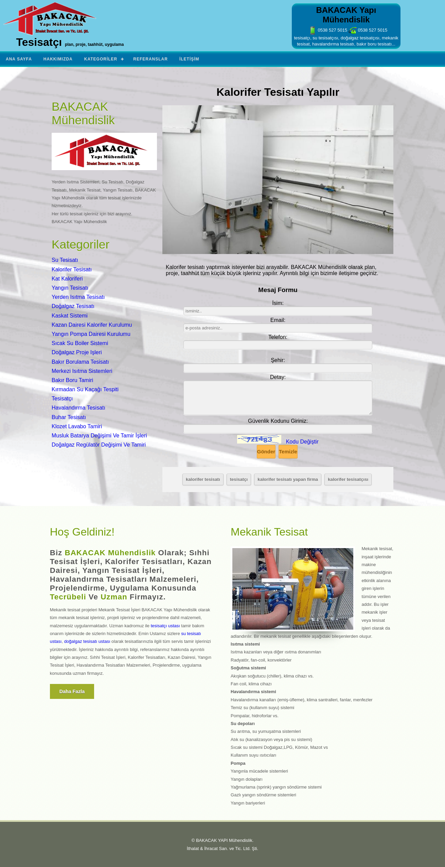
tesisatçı (239, 479)
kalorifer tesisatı (203, 479)
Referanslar (150, 59)
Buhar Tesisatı (69, 417)
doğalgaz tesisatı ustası (87, 641)
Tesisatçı (62, 398)
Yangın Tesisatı (70, 288)
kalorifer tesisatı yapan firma (287, 479)
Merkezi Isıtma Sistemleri (82, 371)
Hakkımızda (58, 59)
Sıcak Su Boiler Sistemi (80, 343)
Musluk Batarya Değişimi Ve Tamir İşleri (99, 435)
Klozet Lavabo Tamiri (77, 426)
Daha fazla (72, 691)
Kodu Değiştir (302, 442)
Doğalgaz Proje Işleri (77, 352)
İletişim (189, 59)
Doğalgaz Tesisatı (73, 306)
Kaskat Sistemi (70, 316)
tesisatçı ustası (165, 625)
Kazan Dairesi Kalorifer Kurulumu (92, 325)
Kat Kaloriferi (67, 279)
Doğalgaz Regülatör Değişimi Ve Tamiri (99, 445)
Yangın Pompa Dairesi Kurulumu (91, 334)
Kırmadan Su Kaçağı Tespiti (85, 389)
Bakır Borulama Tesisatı (80, 362)
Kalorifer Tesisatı (72, 269)
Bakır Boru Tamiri (72, 380)
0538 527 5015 (327, 30)
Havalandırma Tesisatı (78, 408)
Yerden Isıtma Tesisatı (78, 297)
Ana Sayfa (19, 59)
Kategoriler (100, 59)
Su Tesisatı (65, 260)
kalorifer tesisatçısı (348, 479)
